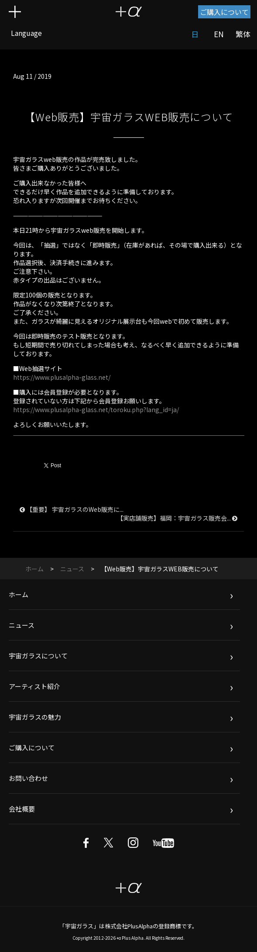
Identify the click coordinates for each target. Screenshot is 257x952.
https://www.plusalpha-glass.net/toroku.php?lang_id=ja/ (96, 409)
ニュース (72, 568)
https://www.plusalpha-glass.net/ (61, 377)
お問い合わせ (28, 778)
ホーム (34, 568)
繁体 (243, 33)
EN (219, 33)
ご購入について (224, 12)
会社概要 (22, 808)
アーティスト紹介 (34, 686)
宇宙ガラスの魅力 (35, 716)
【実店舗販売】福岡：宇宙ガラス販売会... (177, 518)
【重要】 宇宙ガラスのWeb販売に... (71, 509)
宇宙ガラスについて (38, 655)
